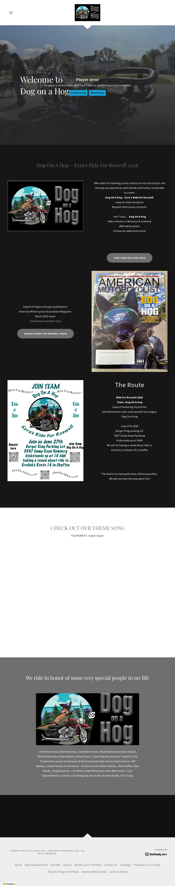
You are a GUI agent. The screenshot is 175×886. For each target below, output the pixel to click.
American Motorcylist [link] (94, 871)
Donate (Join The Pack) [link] (88, 865)
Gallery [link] (67, 865)
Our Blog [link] (125, 865)
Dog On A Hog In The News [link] (63, 871)
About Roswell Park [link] (36, 865)
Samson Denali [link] (118, 871)
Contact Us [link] (110, 865)
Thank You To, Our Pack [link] (146, 865)
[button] (11, 12)
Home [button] (18, 865)
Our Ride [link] (55, 865)
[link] (87, 12)
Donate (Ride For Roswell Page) (45, 333)
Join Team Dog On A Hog (130, 257)
